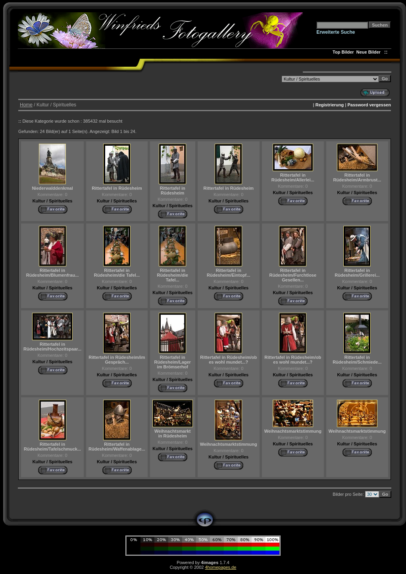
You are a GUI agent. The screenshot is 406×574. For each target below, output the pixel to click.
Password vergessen (369, 104)
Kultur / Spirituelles (53, 200)
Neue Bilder (369, 52)
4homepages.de (220, 567)
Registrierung (330, 104)
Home (26, 105)
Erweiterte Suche (335, 32)
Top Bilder (343, 52)
